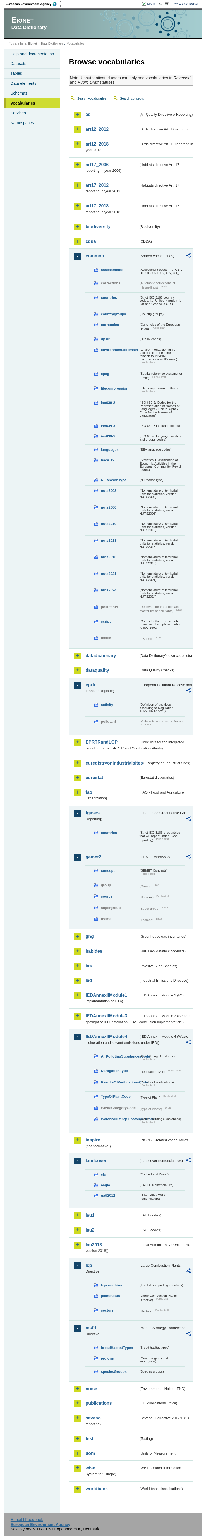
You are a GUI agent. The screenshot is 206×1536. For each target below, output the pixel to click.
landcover (96, 1160)
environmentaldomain (119, 350)
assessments (112, 270)
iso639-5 (108, 436)
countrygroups (113, 314)
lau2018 (93, 1244)
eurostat (94, 777)
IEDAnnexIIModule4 (106, 1036)
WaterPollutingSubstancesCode (119, 1119)
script (106, 621)
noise (91, 1388)
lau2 (89, 1230)
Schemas (18, 93)
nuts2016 (108, 557)
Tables (16, 73)
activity (107, 705)
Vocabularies (22, 103)
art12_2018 (97, 144)
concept (107, 871)
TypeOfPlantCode (115, 1096)
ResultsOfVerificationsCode (119, 1082)
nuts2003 (108, 490)
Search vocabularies (91, 98)
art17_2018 (97, 206)
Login (151, 3)
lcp (88, 1265)
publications (98, 1403)
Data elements (23, 83)
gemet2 (93, 857)
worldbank (96, 1488)
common (94, 255)
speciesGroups (113, 1372)
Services (18, 113)
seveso (92, 1418)
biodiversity (98, 226)
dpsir (105, 339)
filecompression (114, 388)
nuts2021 (108, 574)
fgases (92, 813)
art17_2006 (97, 164)
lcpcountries (111, 1285)
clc (103, 1174)
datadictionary (100, 655)
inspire (92, 1140)
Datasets (18, 63)
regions (107, 1358)
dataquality (97, 670)
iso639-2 (108, 403)
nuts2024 (108, 590)
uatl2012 (108, 1195)
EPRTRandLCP (101, 742)
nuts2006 (108, 507)
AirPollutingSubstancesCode (119, 1056)
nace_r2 (107, 460)
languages (109, 450)
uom (90, 1453)
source (106, 896)
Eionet (32, 43)
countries (109, 298)
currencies (110, 325)
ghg (89, 936)
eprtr (90, 685)
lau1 (89, 1215)
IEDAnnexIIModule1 (106, 995)
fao (88, 792)
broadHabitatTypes (117, 1348)
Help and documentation (32, 54)
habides (93, 951)
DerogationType (114, 1071)
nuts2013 (108, 540)
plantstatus (110, 1296)
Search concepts (132, 98)
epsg (105, 374)
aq (88, 114)
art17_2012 (97, 185)
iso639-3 (108, 426)
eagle (105, 1185)
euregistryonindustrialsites (111, 763)
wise (90, 1467)
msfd (90, 1327)
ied (88, 980)
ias (88, 966)
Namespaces (22, 122)
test (89, 1438)
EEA (33, 4)
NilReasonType (113, 480)
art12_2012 (97, 129)
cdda (90, 241)
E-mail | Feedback (27, 1519)
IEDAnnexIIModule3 (106, 1015)
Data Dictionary (52, 43)
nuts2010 (108, 524)
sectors (107, 1310)
